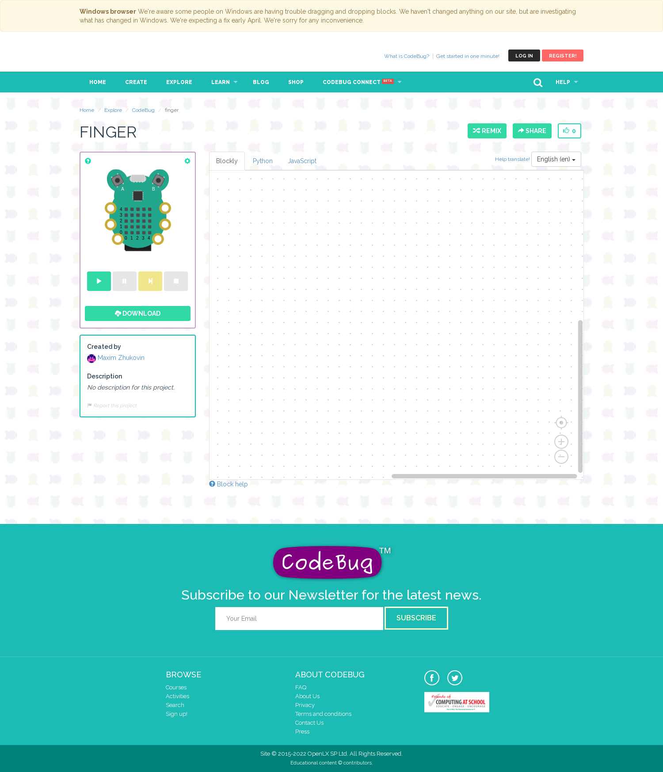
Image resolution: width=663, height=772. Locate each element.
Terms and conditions (323, 714)
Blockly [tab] (227, 160)
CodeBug (109, 55)
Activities (177, 696)
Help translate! (513, 159)
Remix (487, 130)
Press (302, 731)
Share (532, 130)
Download (137, 313)
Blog (261, 82)
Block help (228, 484)
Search (175, 705)
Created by (104, 346)
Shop (296, 82)
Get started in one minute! (467, 56)
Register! (562, 56)
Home (97, 82)
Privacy (305, 705)
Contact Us (309, 722)
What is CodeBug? (406, 56)
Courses (176, 687)
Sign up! (176, 714)
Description (104, 376)
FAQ (300, 687)
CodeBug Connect (358, 82)
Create (136, 82)
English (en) (556, 159)
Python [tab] (263, 160)
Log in (524, 56)
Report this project (112, 405)
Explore (179, 82)
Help (563, 82)
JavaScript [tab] (302, 160)
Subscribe (416, 618)
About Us (307, 696)
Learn (220, 82)
